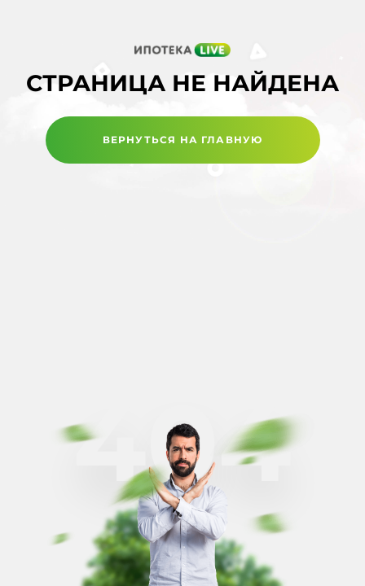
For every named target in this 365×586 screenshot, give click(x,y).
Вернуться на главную (183, 139)
